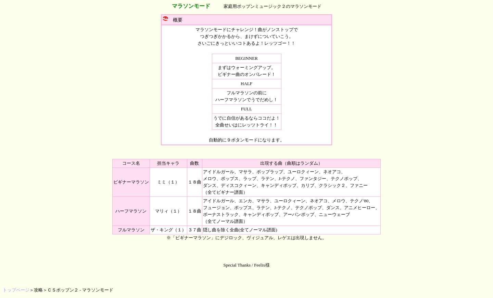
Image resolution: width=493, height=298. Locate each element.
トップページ (16, 290)
